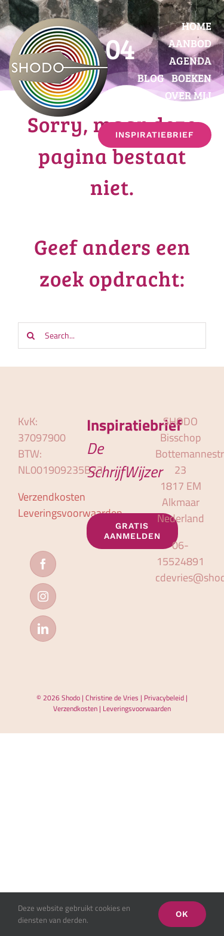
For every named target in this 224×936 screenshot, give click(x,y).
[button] (210, 155)
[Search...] (112, 335)
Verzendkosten (51, 497)
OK (182, 914)
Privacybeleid (164, 697)
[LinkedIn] (43, 628)
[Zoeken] (31, 335)
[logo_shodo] (58, 23)
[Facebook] (43, 564)
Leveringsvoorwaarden (70, 513)
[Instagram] (43, 596)
